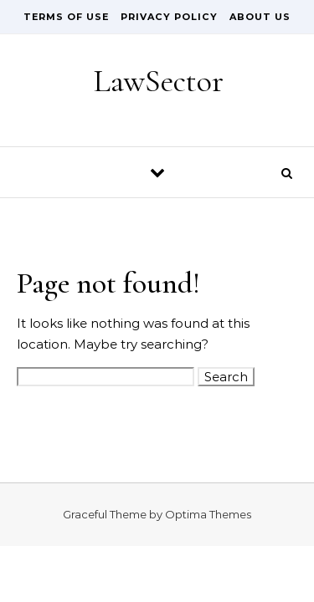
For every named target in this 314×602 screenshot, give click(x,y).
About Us (260, 17)
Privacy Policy (169, 17)
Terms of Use (66, 17)
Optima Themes (208, 514)
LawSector (158, 81)
